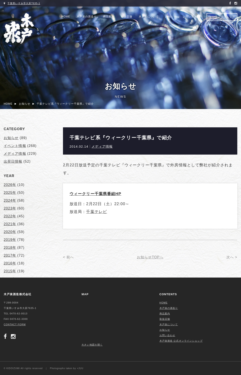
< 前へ (68, 257)
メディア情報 (102, 146)
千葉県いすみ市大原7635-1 (23, 3)
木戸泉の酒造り (87, 16)
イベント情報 (15, 146)
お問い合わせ (191, 16)
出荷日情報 (13, 161)
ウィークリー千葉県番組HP (95, 194)
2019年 (10, 240)
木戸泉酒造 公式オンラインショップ (181, 340)
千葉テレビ (96, 212)
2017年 (10, 255)
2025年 (10, 192)
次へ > (231, 257)
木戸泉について (149, 16)
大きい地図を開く (92, 344)
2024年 (10, 200)
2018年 (10, 247)
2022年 (10, 216)
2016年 (10, 263)
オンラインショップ (222, 17)
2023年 (10, 208)
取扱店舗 (126, 16)
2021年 (10, 224)
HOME (65, 16)
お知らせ (171, 16)
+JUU (80, 368)
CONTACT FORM (15, 324)
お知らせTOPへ (150, 257)
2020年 (10, 232)
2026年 (10, 185)
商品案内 (108, 16)
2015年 (10, 271)
